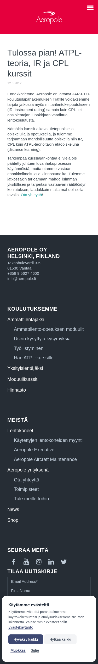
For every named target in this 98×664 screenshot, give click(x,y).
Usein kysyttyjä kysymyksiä (42, 338)
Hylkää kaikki (60, 639)
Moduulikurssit (22, 379)
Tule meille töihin (31, 498)
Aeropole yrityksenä (28, 470)
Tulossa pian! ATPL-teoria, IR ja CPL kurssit (44, 63)
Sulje (35, 650)
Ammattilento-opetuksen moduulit (49, 329)
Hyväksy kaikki (26, 639)
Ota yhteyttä (31, 195)
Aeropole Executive (34, 449)
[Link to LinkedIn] (51, 562)
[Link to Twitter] (63, 562)
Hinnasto (16, 390)
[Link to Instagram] (38, 562)
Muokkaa (18, 650)
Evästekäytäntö (20, 627)
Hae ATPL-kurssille (34, 357)
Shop (12, 520)
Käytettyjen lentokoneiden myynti (48, 440)
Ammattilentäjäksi (25, 319)
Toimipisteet (26, 489)
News (13, 509)
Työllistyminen (28, 348)
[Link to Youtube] (26, 562)
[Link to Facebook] (13, 562)
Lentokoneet (20, 430)
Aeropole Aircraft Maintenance (45, 459)
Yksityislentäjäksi (25, 368)
